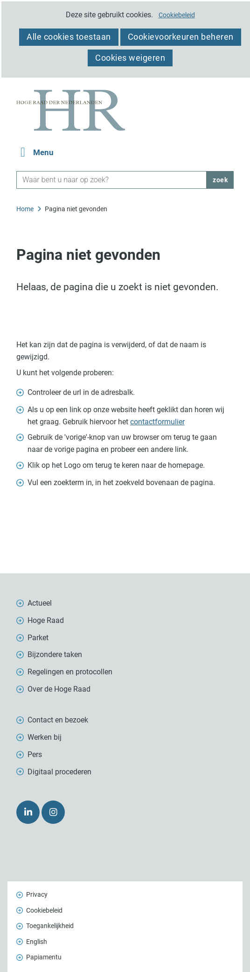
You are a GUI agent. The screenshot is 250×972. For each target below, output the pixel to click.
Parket (38, 637)
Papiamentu (44, 957)
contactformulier (157, 421)
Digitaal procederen (59, 771)
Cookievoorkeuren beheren (181, 37)
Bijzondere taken (55, 654)
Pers (35, 754)
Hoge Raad (46, 620)
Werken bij (45, 737)
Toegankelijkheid (50, 925)
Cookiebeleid (177, 15)
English (36, 941)
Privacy (37, 894)
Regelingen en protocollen (70, 671)
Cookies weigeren (130, 58)
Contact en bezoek (58, 719)
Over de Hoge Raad (59, 689)
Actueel (40, 603)
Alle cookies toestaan (69, 37)
